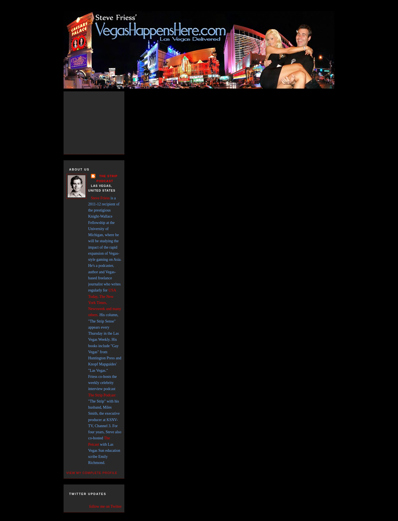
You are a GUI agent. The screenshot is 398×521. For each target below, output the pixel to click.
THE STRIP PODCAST (106, 178)
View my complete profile (91, 472)
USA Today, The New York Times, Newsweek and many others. (104, 302)
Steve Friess (100, 198)
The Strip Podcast (102, 395)
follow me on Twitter (105, 506)
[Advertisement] (99, 121)
